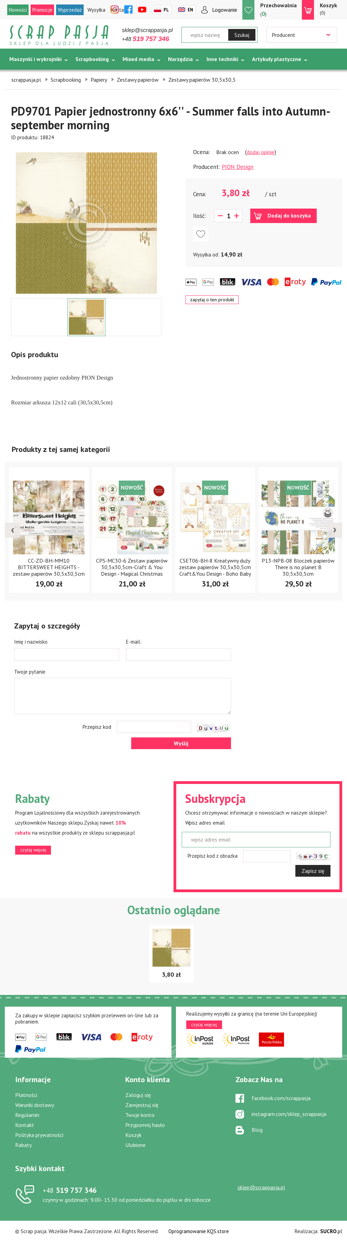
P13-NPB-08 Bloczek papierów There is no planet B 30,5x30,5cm (298, 567)
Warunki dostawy (34, 1104)
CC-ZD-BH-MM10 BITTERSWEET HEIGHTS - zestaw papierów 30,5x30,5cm (49, 567)
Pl (166, 10)
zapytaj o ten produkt (212, 299)
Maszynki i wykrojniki (35, 59)
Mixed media (138, 59)
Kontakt (24, 1124)
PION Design (237, 167)
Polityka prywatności (39, 1134)
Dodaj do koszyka (289, 215)
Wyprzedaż (70, 10)
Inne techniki (222, 59)
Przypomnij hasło (145, 1124)
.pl (331, 1231)
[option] (86, 219)
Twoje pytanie (29, 671)
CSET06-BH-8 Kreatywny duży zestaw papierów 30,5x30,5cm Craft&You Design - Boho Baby (215, 567)
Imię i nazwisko (31, 641)
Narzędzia (180, 59)
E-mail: (133, 641)
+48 (145, 39)
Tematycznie (26, 76)
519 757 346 (70, 1190)
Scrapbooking (92, 59)
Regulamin (27, 1114)
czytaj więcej (33, 850)
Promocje (42, 10)
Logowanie (224, 9)
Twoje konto (140, 1114)
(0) (328, 8)
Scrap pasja (59, 35)
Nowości (18, 10)
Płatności (26, 1094)
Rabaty (23, 1144)
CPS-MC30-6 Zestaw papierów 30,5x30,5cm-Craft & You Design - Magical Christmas (132, 567)
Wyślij (181, 743)
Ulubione (135, 1144)
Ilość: (199, 216)
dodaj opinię (260, 152)
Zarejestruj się (141, 1104)
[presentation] (12, 530)
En (190, 10)
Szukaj (241, 34)
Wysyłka (96, 10)
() (278, 9)
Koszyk (133, 1134)
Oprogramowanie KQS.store (198, 1231)
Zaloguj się (138, 1094)
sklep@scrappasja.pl (147, 30)
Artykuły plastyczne (276, 59)
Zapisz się (313, 870)
